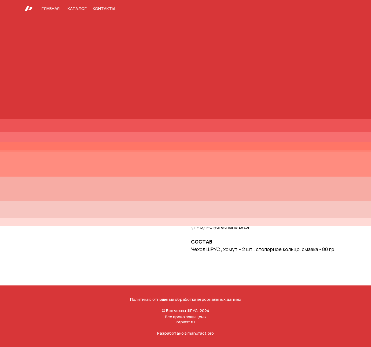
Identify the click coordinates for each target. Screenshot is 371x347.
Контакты (104, 8)
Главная (51, 8)
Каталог (77, 8)
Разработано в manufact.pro (185, 333)
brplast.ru (185, 322)
